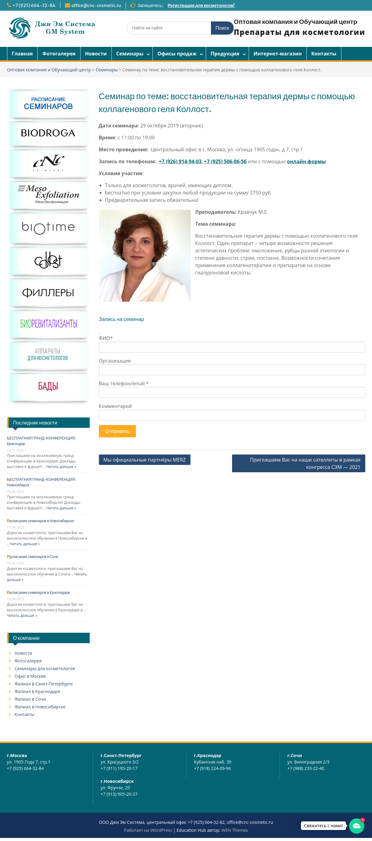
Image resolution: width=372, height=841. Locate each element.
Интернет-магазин (278, 53)
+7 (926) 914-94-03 (180, 161)
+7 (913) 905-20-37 (119, 794)
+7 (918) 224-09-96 (212, 768)
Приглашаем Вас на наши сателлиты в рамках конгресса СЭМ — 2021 (305, 463)
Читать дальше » (61, 466)
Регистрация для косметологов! (201, 5)
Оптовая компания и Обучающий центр (295, 21)
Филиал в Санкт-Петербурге (44, 684)
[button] (356, 826)
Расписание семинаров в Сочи (32, 556)
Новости (96, 53)
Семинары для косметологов (45, 668)
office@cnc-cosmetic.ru (96, 5)
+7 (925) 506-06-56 (225, 161)
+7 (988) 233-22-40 (306, 768)
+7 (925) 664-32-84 (34, 5)
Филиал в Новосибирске (40, 707)
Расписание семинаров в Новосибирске (40, 521)
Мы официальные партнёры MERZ (144, 459)
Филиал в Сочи (30, 699)
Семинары (130, 53)
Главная (22, 53)
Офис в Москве (30, 676)
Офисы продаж (177, 53)
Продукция (225, 53)
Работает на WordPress (148, 830)
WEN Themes (234, 830)
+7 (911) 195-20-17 (119, 768)
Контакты (323, 53)
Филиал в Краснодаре (37, 691)
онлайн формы (306, 161)
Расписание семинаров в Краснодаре (38, 592)
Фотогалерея (59, 53)
